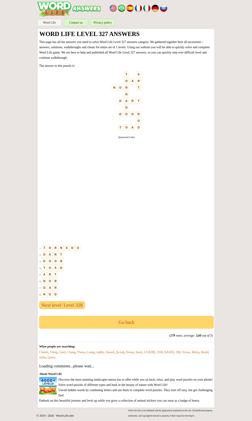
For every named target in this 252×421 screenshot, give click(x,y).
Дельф (120, 352)
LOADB (149, 352)
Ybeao (81, 352)
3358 (159, 352)
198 (177, 352)
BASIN (169, 352)
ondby (100, 352)
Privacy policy (103, 22)
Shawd (110, 352)
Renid (204, 352)
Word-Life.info (65, 415)
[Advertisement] (126, 163)
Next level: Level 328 (62, 305)
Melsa (195, 352)
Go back (126, 322)
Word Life (49, 22)
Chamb (43, 352)
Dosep (130, 352)
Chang (71, 352)
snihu (42, 357)
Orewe (186, 352)
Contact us (76, 22)
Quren (51, 357)
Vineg (53, 352)
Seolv (138, 352)
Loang (91, 352)
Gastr (62, 352)
